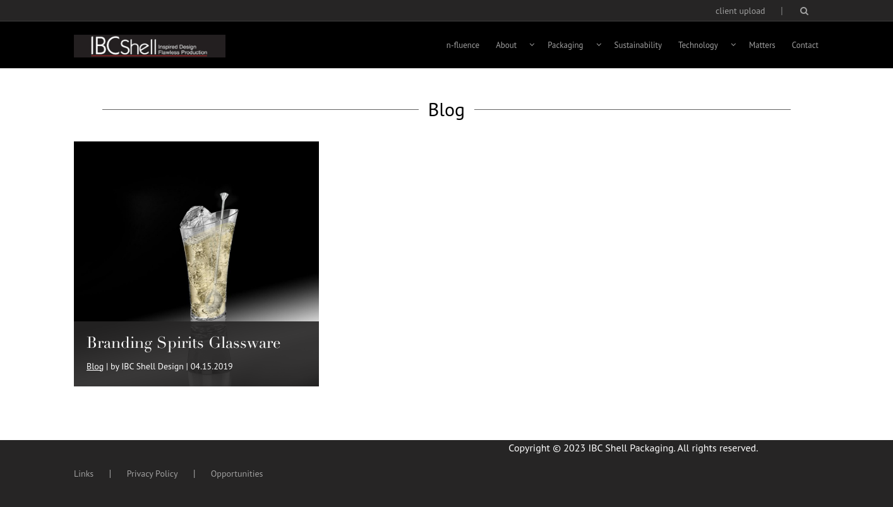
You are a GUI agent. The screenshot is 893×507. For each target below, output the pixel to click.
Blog (95, 366)
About (506, 45)
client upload (740, 10)
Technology (698, 45)
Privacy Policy (152, 473)
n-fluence (462, 45)
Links (83, 473)
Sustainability (638, 45)
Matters (762, 45)
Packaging (565, 45)
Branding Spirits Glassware (184, 342)
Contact (805, 45)
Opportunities (237, 473)
